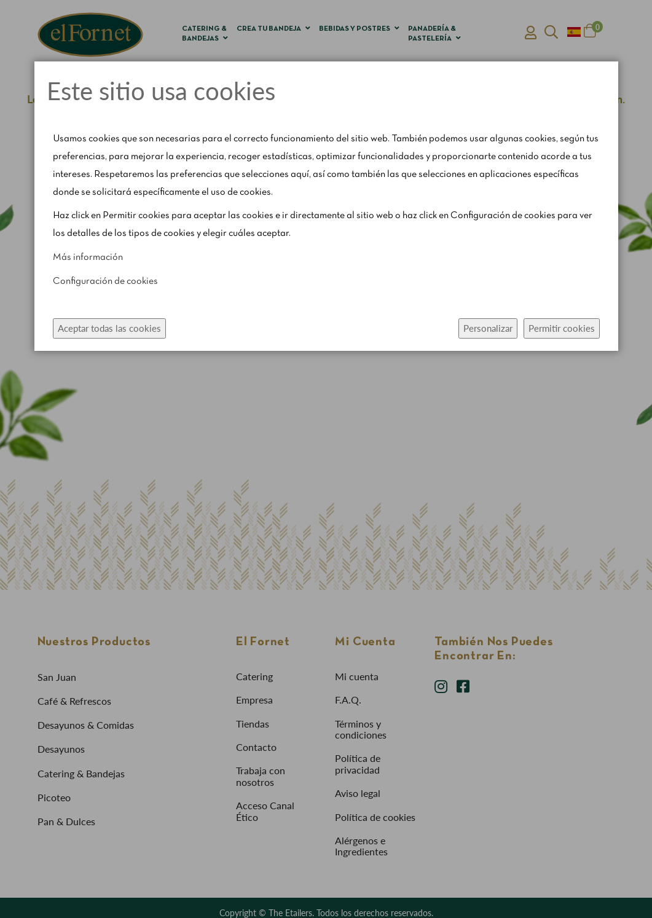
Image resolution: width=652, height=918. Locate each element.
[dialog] (326, 459)
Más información (88, 257)
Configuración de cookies (105, 281)
